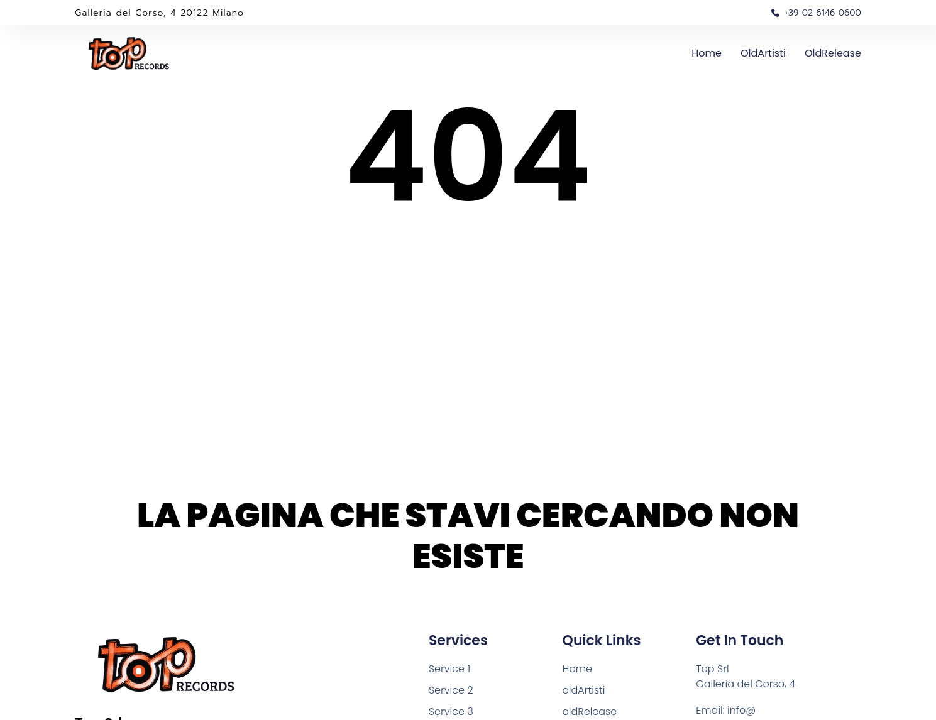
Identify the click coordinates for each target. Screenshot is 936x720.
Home (706, 53)
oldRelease (833, 53)
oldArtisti (763, 53)
